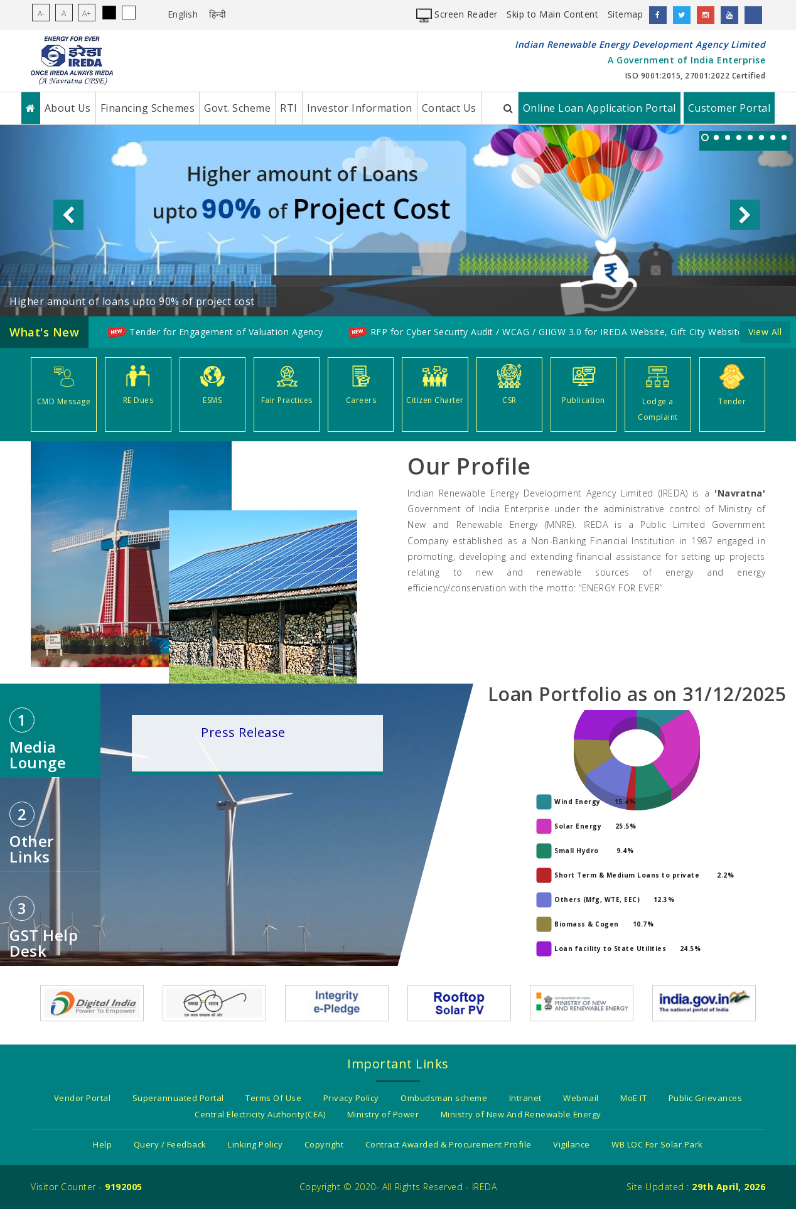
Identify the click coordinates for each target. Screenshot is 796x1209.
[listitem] (705, 137)
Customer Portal (729, 108)
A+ (86, 13)
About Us (68, 108)
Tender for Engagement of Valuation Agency (226, 332)
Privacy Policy (351, 1098)
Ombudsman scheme (444, 1098)
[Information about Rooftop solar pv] (459, 1002)
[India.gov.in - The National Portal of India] (704, 1002)
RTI (289, 108)
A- (41, 13)
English (183, 14)
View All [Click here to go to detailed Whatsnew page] (765, 332)
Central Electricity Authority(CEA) (260, 1114)
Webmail (581, 1098)
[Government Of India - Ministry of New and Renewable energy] (581, 1002)
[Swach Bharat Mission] (214, 1002)
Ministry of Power (383, 1114)
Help (102, 1144)
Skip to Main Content (552, 14)
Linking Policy (255, 1144)
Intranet (525, 1098)
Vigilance (571, 1144)
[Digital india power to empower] (92, 1002)
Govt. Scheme (237, 108)
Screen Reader (457, 14)
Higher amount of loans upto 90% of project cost (132, 301)
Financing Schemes (147, 108)
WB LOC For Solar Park (657, 1144)
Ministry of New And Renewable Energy (521, 1114)
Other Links (31, 834)
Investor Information (359, 108)
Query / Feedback (170, 1144)
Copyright (324, 1144)
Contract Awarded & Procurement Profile (448, 1144)
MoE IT (633, 1098)
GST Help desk (43, 928)
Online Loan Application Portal (599, 108)
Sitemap (625, 14)
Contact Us (449, 108)
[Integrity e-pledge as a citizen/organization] (337, 1002)
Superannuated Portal (178, 1098)
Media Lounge (37, 740)
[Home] (30, 108)
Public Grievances (706, 1098)
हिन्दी (218, 14)
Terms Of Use (273, 1098)
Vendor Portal (82, 1098)
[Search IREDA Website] (509, 108)
